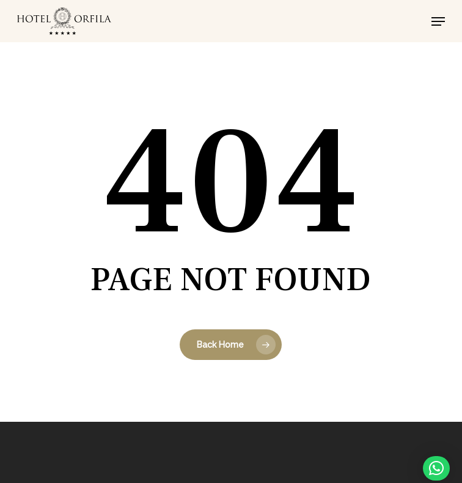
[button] (438, 21)
